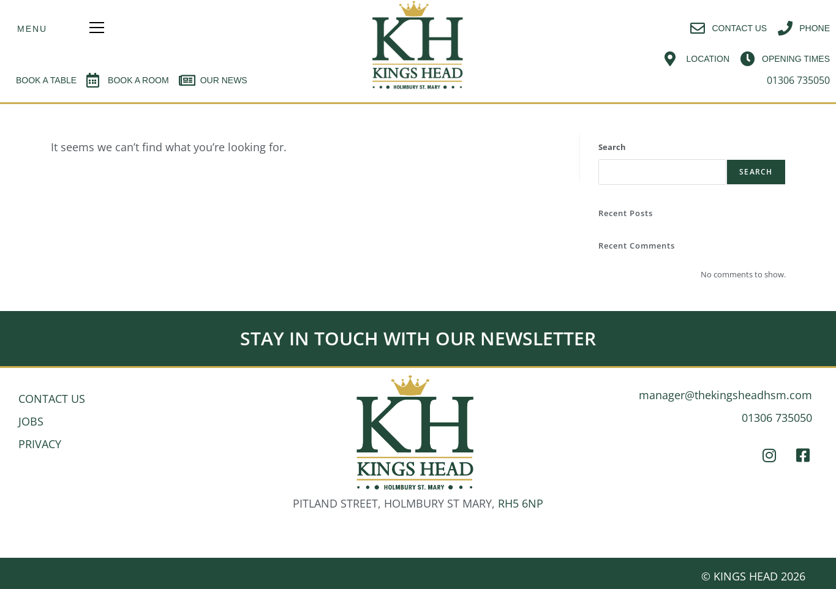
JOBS (30, 421)
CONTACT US (51, 398)
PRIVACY (39, 444)
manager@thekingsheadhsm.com (725, 395)
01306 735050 (777, 417)
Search (612, 146)
